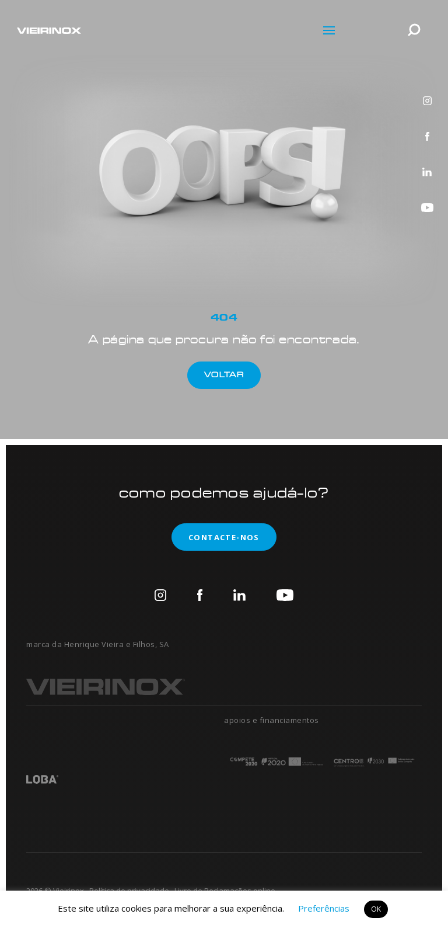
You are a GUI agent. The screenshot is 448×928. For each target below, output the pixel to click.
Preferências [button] (323, 908)
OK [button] (376, 909)
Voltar (224, 375)
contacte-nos (216, 537)
